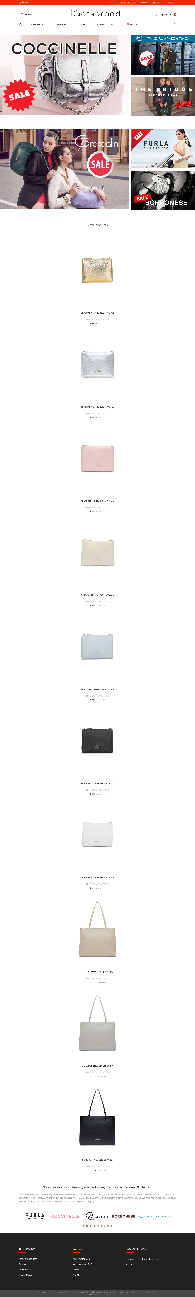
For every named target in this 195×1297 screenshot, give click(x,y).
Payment (23, 1264)
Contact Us (78, 1270)
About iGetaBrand (81, 1259)
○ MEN (81, 24)
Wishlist (28, 14)
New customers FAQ (82, 1264)
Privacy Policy (25, 1275)
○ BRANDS (37, 24)
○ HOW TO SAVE (105, 24)
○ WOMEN (60, 24)
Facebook (142, 1259)
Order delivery (25, 1270)
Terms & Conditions (28, 1259)
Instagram (154, 1259)
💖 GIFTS (132, 24)
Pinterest (130, 1259)
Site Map (77, 1275)
